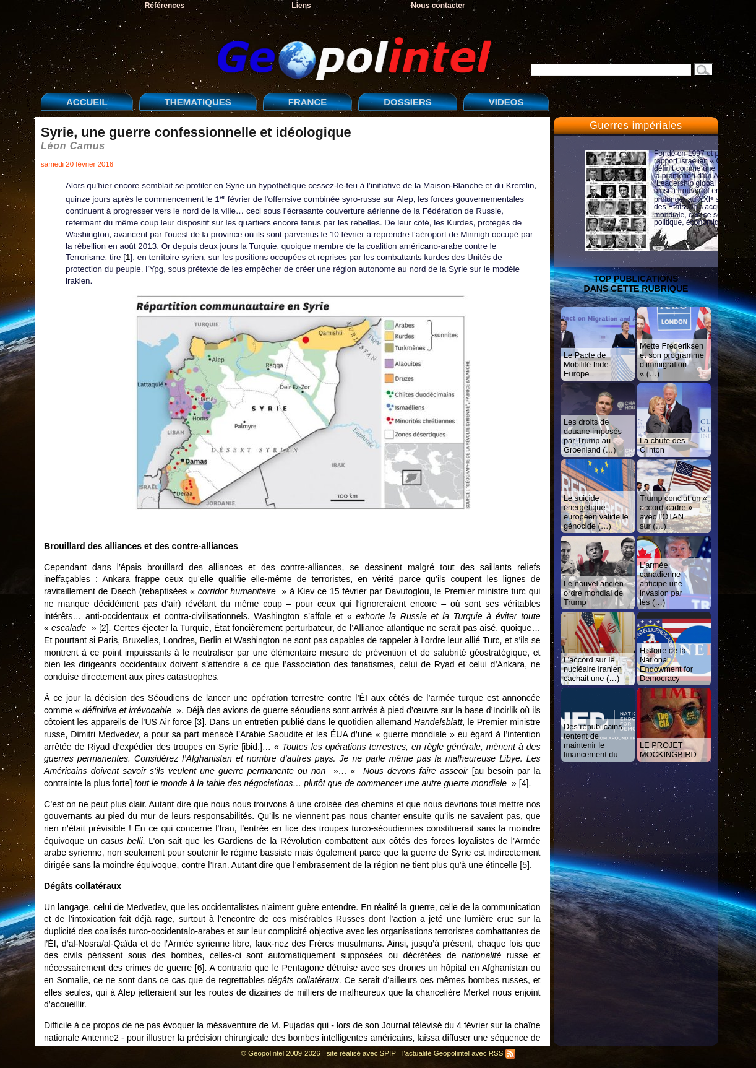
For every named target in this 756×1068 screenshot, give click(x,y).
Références (165, 5)
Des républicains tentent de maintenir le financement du (593, 740)
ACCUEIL (87, 102)
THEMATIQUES (198, 102)
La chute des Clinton (662, 445)
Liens (301, 5)
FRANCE (307, 102)
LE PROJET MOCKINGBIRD (668, 749)
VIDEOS (506, 102)
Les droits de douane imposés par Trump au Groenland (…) (593, 435)
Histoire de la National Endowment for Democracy (666, 664)
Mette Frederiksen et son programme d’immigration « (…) (672, 359)
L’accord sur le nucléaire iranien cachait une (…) (593, 669)
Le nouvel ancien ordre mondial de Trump (594, 593)
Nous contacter (438, 5)
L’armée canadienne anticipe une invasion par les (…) (661, 583)
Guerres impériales (636, 125)
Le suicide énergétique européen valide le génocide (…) (596, 512)
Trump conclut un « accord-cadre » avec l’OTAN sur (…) (673, 512)
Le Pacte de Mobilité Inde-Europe (587, 364)
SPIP (388, 1053)
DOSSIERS (408, 102)
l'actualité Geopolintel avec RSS (458, 1053)
